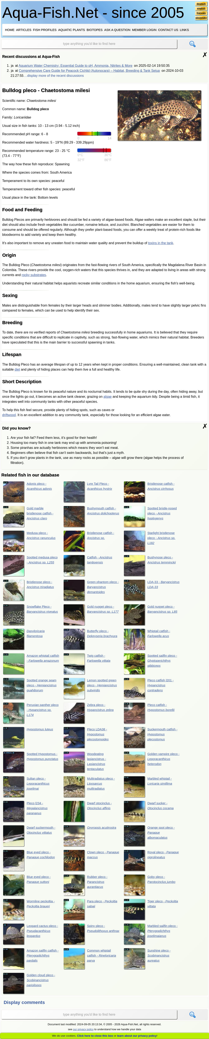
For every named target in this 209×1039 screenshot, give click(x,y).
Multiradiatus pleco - (90, 789)
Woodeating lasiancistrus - (85, 765)
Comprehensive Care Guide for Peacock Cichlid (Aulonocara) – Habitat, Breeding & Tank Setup (89, 70)
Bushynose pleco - (151, 566)
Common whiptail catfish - (90, 963)
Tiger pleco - (147, 913)
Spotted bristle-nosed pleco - (151, 517)
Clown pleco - (88, 864)
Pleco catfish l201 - (150, 690)
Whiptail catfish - (148, 640)
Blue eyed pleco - (30, 864)
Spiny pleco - (86, 938)
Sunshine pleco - (148, 963)
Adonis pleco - (28, 492)
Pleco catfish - (150, 715)
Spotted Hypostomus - (30, 765)
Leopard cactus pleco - (31, 938)
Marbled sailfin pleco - (151, 938)
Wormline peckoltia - (30, 913)
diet (17, 369)
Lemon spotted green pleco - (91, 690)
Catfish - (89, 566)
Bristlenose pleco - (29, 591)
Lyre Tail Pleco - (88, 492)
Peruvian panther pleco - (30, 715)
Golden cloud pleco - (30, 988)
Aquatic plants (71, 30)
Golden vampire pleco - (148, 765)
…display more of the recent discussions (54, 75)
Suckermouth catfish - (151, 740)
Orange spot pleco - (150, 839)
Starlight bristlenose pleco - (151, 541)
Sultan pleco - (27, 789)
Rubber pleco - (86, 889)
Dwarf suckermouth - (30, 839)
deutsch (201, 4)
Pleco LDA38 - (87, 740)
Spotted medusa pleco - (30, 566)
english (200, 9)
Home (9, 30)
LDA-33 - (150, 591)
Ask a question (117, 30)
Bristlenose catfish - (150, 492)
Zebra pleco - (89, 715)
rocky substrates (34, 275)
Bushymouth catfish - (90, 517)
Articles (23, 30)
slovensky (200, 19)
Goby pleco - (151, 889)
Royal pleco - (145, 864)
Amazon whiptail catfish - (29, 665)
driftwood (9, 415)
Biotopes (95, 30)
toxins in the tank (160, 243)
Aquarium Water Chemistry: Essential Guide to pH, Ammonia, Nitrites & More (75, 65)
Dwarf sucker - (150, 814)
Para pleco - (87, 913)
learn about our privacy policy (137, 1035)
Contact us (168, 30)
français (201, 14)
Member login (144, 30)
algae (107, 396)
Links (184, 30)
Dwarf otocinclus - (88, 814)
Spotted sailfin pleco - (152, 665)
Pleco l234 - (26, 814)
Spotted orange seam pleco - (31, 690)
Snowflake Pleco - (28, 616)
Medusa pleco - (30, 541)
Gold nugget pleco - (89, 616)
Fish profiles (45, 30)
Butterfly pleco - (87, 640)
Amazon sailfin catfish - (27, 963)
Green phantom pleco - (90, 591)
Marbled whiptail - (149, 789)
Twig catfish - (87, 665)
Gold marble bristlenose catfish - (29, 517)
